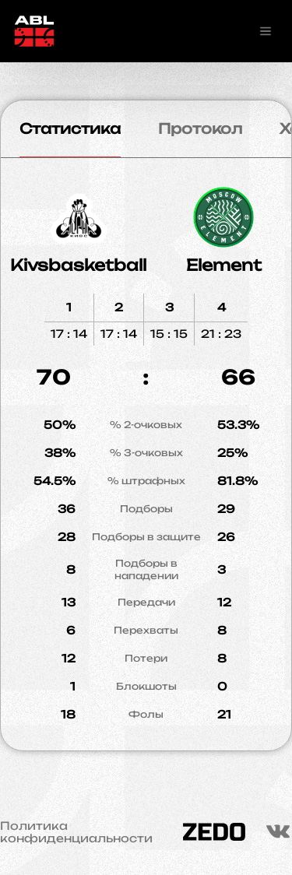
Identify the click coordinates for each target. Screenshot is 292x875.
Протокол (200, 128)
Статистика (70, 128)
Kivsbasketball (78, 265)
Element (224, 265)
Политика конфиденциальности (76, 832)
